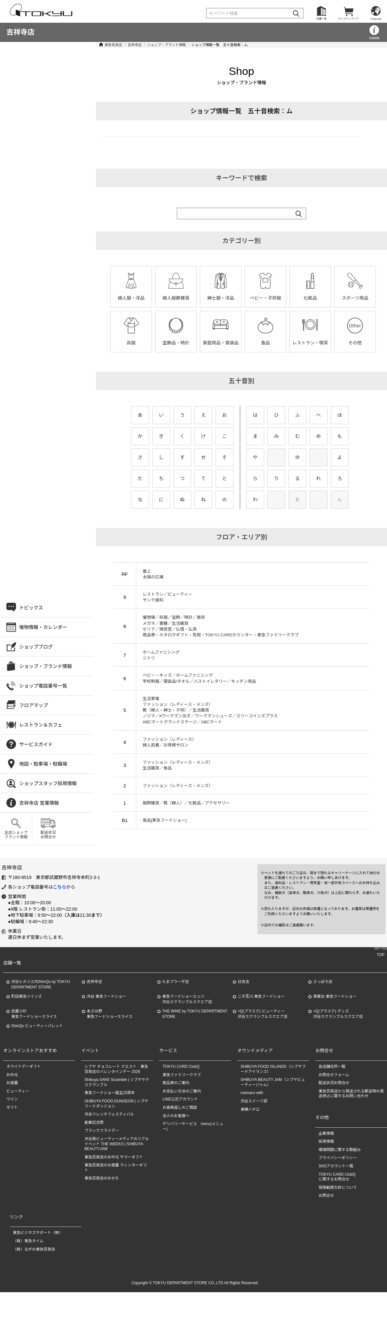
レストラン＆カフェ (40, 725)
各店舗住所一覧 (332, 1066)
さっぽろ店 (322, 981)
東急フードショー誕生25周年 (109, 1093)
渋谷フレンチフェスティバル (109, 1114)
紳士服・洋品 (220, 298)
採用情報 (326, 1141)
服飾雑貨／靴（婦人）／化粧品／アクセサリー (186, 803)
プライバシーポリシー (338, 1158)
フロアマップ (33, 705)
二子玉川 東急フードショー (261, 996)
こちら (59, 887)
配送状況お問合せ (48, 834)
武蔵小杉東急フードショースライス (34, 1014)
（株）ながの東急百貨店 (34, 1249)
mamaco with (252, 1093)
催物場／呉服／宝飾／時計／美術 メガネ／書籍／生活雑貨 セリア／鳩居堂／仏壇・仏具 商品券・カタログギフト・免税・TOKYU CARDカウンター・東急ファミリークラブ (221, 626)
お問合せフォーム (334, 1075)
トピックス (31, 607)
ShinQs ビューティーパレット (37, 1026)
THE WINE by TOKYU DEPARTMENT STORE (194, 1014)
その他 (355, 342)
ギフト (12, 1107)
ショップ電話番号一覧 (43, 686)
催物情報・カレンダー (43, 627)
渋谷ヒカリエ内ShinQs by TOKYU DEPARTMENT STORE (40, 984)
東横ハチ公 (250, 1109)
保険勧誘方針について (338, 1187)
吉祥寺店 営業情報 (39, 803)
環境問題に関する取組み (340, 1150)
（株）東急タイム (28, 1241)
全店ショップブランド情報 (16, 834)
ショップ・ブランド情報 (166, 45)
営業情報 (374, 38)
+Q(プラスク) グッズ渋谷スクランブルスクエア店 (338, 1014)
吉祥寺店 (20, 32)
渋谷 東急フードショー (106, 996)
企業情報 (326, 1133)
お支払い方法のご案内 (181, 1091)
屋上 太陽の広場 (153, 574)
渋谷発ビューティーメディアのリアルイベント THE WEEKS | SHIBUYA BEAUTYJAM (116, 1144)
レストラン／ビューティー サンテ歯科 (167, 597)
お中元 (12, 1075)
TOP (380, 955)
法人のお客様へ (175, 1116)
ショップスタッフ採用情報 (48, 783)
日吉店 (243, 981)
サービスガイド (36, 744)
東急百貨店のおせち (101, 1178)
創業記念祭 (94, 1122)
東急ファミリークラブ (181, 1075)
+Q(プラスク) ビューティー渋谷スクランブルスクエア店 (263, 1014)
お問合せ (326, 1195)
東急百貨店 (113, 45)
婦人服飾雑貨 (175, 298)
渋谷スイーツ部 (254, 1101)
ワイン (12, 1099)
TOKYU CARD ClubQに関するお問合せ (337, 1177)
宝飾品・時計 (175, 342)
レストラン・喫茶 (310, 342)
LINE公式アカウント (180, 1099)
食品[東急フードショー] (164, 820)
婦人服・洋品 (131, 298)
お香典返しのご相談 (179, 1107)
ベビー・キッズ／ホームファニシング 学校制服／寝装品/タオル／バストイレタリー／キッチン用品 (199, 678)
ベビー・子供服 (265, 298)
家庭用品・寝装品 (221, 342)
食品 (265, 342)
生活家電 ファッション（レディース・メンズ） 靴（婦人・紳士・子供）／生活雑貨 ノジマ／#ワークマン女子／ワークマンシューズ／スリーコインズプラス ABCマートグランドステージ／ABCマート (210, 710)
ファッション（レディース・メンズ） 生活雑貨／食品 (178, 765)
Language (376, 18)
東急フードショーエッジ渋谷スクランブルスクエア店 (187, 999)
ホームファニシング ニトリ (161, 655)
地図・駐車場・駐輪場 (43, 764)
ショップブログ (36, 646)
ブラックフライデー (101, 1130)
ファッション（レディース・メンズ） (178, 785)
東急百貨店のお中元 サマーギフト (113, 1157)
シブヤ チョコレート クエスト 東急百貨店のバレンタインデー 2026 (116, 1069)
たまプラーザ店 (175, 981)
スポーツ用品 (355, 298)
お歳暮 (12, 1083)
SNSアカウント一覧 (336, 1166)
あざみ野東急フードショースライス (109, 1014)
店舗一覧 (321, 18)
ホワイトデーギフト (23, 1066)
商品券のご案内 (175, 1083)
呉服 (131, 342)
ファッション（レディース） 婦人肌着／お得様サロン (169, 742)
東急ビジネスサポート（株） (38, 1232)
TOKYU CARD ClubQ (181, 1066)
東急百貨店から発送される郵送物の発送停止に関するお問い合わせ (351, 1094)
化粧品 (310, 298)
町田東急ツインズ (26, 996)
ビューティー (17, 1091)
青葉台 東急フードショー (334, 996)
